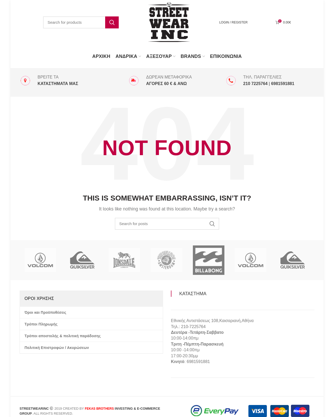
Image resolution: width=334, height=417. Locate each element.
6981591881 (198, 361)
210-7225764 (193, 326)
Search (112, 22)
